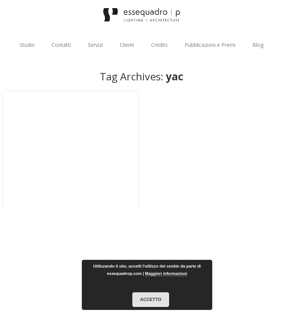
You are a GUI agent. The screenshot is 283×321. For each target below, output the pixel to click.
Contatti (61, 44)
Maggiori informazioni (166, 273)
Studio (27, 44)
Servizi (95, 44)
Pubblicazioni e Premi (210, 44)
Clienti (127, 44)
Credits (159, 44)
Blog (257, 44)
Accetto (150, 299)
